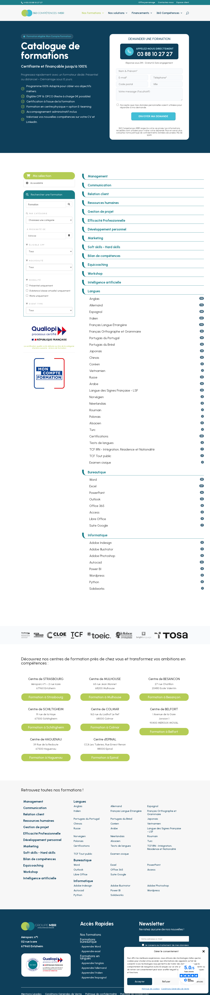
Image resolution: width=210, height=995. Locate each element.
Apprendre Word (91, 946)
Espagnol (95, 312)
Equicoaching (98, 265)
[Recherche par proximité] (69, 235)
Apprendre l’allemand (94, 968)
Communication (99, 185)
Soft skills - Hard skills (104, 247)
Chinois (94, 358)
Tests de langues (101, 443)
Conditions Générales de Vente (175, 989)
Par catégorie (36, 213)
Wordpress (96, 575)
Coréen (94, 364)
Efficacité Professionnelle (106, 220)
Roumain (95, 410)
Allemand (96, 305)
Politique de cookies (151, 989)
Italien (93, 318)
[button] (203, 951)
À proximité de (36, 229)
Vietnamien (97, 371)
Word (93, 480)
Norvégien (96, 397)
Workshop (95, 274)
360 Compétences (167, 13)
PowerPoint (97, 493)
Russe (93, 377)
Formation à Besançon (164, 697)
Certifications (98, 436)
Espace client (182, 2)
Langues (94, 291)
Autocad (95, 562)
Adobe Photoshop (102, 556)
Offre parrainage (146, 2)
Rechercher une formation (44, 194)
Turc (92, 430)
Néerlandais (97, 403)
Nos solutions (116, 13)
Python (94, 582)
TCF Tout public (100, 456)
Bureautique (97, 472)
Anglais (94, 299)
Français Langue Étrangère (108, 325)
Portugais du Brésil (102, 344)
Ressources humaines (103, 203)
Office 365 (96, 506)
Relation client (98, 194)
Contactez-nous (166, 2)
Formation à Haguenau (45, 757)
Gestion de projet (101, 212)
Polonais (95, 417)
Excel (92, 486)
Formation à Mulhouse (105, 697)
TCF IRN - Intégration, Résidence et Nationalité (122, 449)
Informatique (97, 535)
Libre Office (97, 519)
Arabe (93, 384)
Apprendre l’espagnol (94, 977)
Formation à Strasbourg (46, 697)
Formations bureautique (88, 941)
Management (98, 176)
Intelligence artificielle (104, 282)
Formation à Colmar (105, 727)
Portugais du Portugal (104, 338)
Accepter (140, 981)
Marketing (95, 238)
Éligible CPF (35, 245)
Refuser (166, 981)
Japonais (95, 351)
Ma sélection (39, 176)
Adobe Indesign (100, 543)
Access (94, 512)
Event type (34, 304)
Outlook (94, 499)
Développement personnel (107, 229)
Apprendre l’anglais (92, 963)
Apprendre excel (90, 951)
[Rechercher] (69, 204)
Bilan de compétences (104, 256)
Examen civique (100, 462)
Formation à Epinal (104, 757)
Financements (140, 13)
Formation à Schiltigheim (46, 727)
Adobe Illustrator (101, 549)
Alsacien (95, 423)
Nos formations (91, 13)
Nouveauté (34, 261)
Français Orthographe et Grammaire (115, 331)
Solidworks (96, 589)
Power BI (95, 569)
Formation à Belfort (164, 732)
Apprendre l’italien (92, 973)
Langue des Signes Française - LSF (113, 390)
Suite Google (98, 525)
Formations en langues (89, 957)
